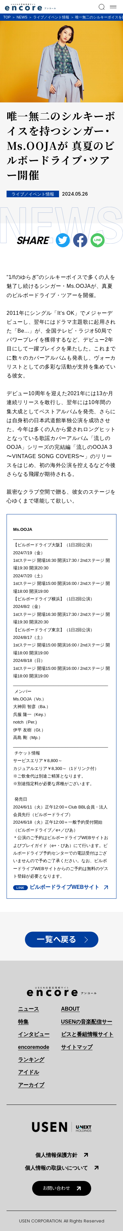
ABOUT (70, 1009)
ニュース (28, 1009)
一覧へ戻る (56, 939)
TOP (6, 17)
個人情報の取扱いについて (56, 1168)
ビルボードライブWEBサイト (64, 887)
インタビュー (34, 1034)
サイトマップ (76, 1047)
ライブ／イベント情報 (51, 17)
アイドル (28, 1072)
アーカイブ (31, 1085)
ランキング (31, 1059)
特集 (23, 1022)
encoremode (33, 1047)
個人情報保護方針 (56, 1155)
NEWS (21, 17)
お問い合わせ (56, 1188)
